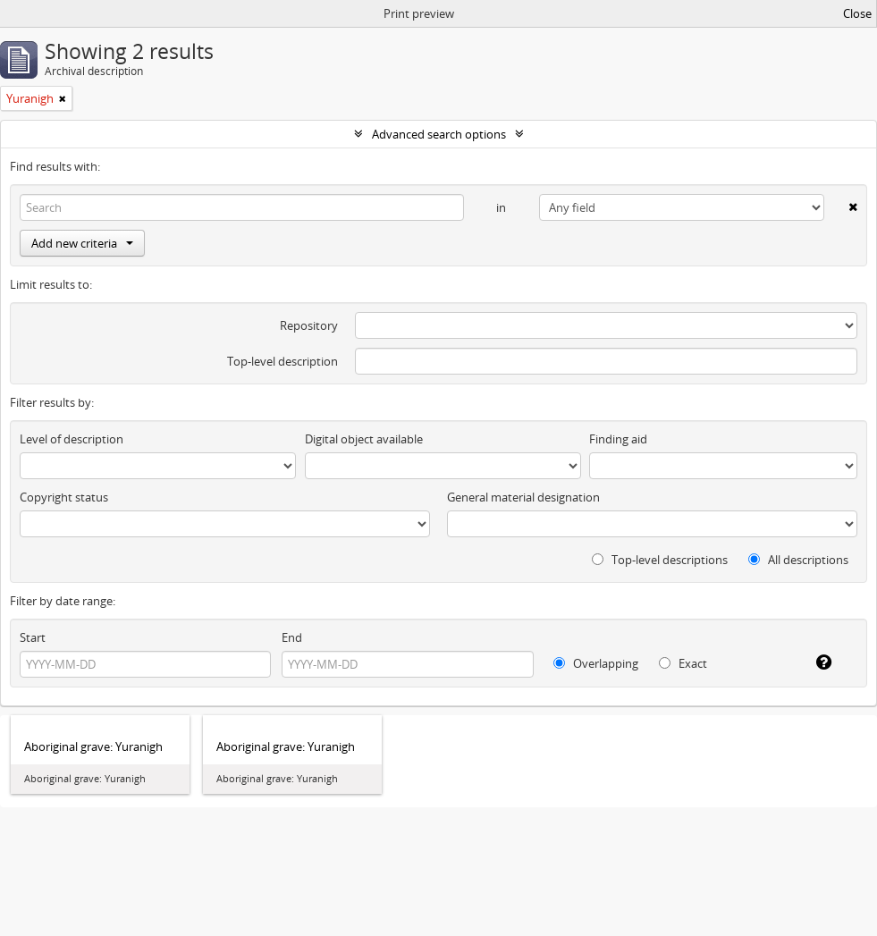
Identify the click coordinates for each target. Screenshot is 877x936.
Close (857, 13)
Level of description (71, 439)
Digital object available (364, 439)
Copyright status (64, 497)
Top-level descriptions (660, 560)
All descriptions (798, 560)
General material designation (523, 497)
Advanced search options (439, 134)
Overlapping (595, 663)
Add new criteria (82, 243)
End (292, 637)
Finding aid (618, 439)
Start (33, 637)
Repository (309, 325)
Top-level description (282, 361)
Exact (683, 663)
